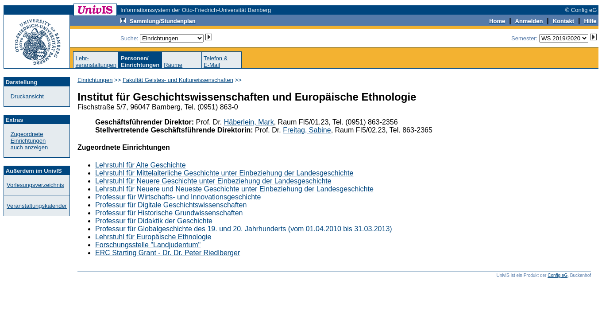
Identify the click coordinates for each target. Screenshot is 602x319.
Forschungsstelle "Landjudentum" (148, 245)
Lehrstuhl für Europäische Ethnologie (153, 237)
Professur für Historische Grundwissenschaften (169, 213)
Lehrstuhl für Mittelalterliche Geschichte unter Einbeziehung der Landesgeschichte (224, 173)
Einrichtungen (95, 80)
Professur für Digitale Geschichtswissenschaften (171, 205)
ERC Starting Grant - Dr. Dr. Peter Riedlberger (167, 253)
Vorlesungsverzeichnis (35, 185)
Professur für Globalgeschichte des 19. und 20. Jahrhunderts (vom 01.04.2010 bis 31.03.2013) (243, 229)
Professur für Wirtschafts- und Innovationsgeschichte (178, 197)
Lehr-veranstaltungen (95, 61)
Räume (173, 65)
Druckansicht (27, 96)
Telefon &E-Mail (216, 61)
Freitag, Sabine (307, 130)
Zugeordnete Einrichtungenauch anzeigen (29, 141)
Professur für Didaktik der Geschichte (153, 221)
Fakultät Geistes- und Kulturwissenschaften (178, 80)
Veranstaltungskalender (37, 205)
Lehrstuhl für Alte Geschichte (140, 165)
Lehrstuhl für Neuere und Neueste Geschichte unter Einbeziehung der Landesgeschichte (234, 189)
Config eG (557, 275)
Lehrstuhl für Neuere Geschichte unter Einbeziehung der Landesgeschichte (213, 181)
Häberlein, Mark (249, 122)
